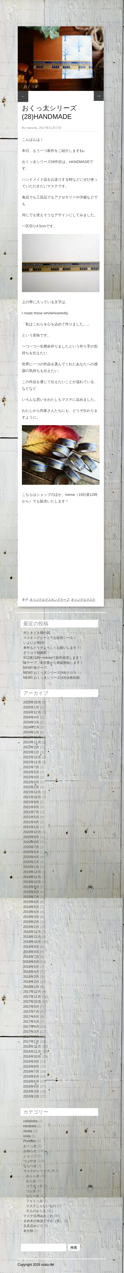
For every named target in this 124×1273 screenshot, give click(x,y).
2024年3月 (31, 722)
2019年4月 (31, 912)
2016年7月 (31, 1071)
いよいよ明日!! (34, 643)
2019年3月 (31, 917)
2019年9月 (31, 887)
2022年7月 (31, 767)
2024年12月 (32, 712)
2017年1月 (31, 1042)
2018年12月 (32, 932)
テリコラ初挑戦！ (36, 653)
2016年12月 (32, 1046)
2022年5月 (31, 772)
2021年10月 (32, 797)
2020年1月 (31, 867)
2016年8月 (31, 1066)
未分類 (28, 1231)
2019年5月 (31, 907)
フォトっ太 (34, 1201)
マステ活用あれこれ (38, 1216)
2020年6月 (31, 852)
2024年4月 (31, 717)
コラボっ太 (34, 1186)
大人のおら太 (36, 1211)
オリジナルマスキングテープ (49, 599)
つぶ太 (31, 1191)
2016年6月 (31, 1076)
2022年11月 (32, 762)
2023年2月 (31, 747)
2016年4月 (31, 1086)
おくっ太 (30, 87)
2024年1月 (31, 732)
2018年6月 (31, 962)
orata (27, 1136)
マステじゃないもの (41, 1206)
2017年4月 (31, 1027)
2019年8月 (31, 892)
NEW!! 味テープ (35, 668)
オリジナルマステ (83, 599)
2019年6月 (31, 902)
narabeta (29, 1126)
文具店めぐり (33, 1226)
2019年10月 (32, 882)
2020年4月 (31, 857)
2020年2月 (31, 862)
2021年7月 (31, 812)
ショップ (30, 1156)
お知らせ (30, 1151)
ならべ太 (30, 1166)
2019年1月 (31, 927)
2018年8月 (31, 952)
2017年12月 (32, 992)
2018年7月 (31, 957)
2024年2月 (31, 727)
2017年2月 (31, 1037)
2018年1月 (31, 987)
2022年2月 (31, 787)
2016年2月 (31, 1096)
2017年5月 (31, 1022)
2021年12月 (32, 792)
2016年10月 (32, 1056)
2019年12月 (32, 872)
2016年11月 (32, 1051)
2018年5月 (31, 967)
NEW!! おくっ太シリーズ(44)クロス (49, 673)
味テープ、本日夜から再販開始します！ (53, 663)
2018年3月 (31, 977)
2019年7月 (31, 897)
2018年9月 (31, 947)
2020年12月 (32, 832)
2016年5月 (31, 1081)
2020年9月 (31, 837)
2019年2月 (31, 922)
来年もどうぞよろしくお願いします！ (51, 648)
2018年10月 (32, 942)
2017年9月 (31, 1007)
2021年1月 (31, 827)
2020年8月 (31, 842)
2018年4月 (31, 972)
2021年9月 (31, 802)
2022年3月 (31, 782)
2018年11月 (32, 937)
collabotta (30, 1121)
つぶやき (30, 1161)
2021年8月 (31, 807)
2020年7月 (31, 847)
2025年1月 (31, 707)
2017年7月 (31, 1012)
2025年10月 (32, 702)
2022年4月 (31, 777)
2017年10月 (32, 1002)
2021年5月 (31, 817)
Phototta (29, 1141)
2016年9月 (31, 1061)
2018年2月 (31, 982)
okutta (27, 1131)
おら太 (31, 1181)
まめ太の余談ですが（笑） (43, 1221)
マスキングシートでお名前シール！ (50, 638)
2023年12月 (32, 737)
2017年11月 (32, 997)
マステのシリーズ (36, 1171)
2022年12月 (32, 757)
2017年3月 (31, 1032)
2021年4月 (31, 822)
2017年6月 (31, 1017)
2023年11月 (32, 742)
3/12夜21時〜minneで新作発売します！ (52, 658)
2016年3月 (31, 1091)
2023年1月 (31, 752)
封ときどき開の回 (36, 633)
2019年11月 (32, 877)
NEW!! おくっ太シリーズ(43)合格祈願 (51, 678)
